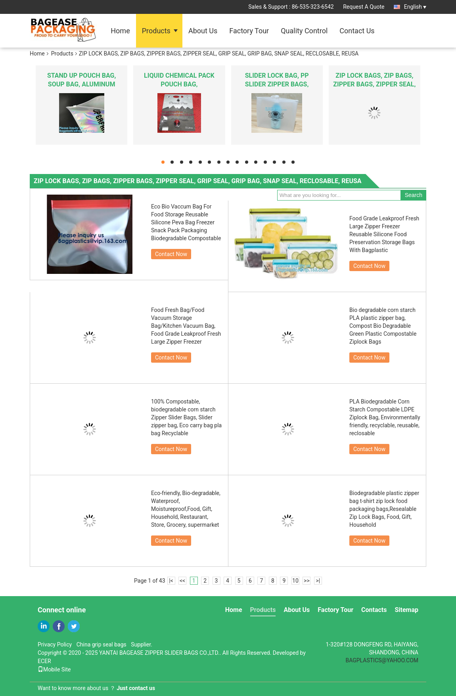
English (415, 7)
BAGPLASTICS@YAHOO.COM (381, 660)
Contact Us (356, 31)
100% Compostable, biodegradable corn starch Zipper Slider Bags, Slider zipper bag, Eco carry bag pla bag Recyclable (186, 417)
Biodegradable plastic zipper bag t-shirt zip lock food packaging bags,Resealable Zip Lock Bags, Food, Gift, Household (384, 509)
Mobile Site (54, 669)
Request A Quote (363, 7)
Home (120, 31)
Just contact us (136, 688)
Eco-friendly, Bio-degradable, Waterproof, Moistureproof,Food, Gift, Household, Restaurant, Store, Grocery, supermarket (185, 509)
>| (318, 580)
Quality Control (304, 31)
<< (182, 580)
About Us (202, 31)
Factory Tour (249, 31)
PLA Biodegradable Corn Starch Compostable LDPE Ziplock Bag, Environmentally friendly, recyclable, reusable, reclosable (384, 417)
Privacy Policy (55, 644)
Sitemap (406, 610)
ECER (44, 661)
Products (156, 31)
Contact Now (171, 254)
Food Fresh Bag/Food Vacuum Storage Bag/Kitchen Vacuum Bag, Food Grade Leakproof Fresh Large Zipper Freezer (186, 326)
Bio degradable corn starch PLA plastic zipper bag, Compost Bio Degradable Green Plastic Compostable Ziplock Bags (382, 326)
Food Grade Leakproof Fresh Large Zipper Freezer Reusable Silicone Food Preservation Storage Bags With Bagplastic (384, 234)
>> (307, 580)
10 (295, 580)
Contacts (374, 610)
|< (171, 580)
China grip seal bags (101, 644)
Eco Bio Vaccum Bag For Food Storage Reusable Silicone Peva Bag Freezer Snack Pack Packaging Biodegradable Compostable (186, 222)
